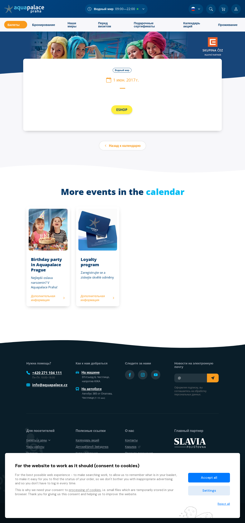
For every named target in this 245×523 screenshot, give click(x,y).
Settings (209, 490)
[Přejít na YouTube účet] (155, 374)
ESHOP (121, 109)
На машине (88, 372)
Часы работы (35, 447)
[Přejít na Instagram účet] (142, 374)
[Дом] (24, 9)
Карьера (132, 447)
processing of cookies (85, 490)
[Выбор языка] (196, 9)
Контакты (131, 440)
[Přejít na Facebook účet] (129, 374)
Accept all (209, 477)
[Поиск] (211, 9)
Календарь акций (87, 440)
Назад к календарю (122, 145)
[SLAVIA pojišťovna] (190, 442)
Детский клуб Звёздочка (92, 447)
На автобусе (89, 389)
